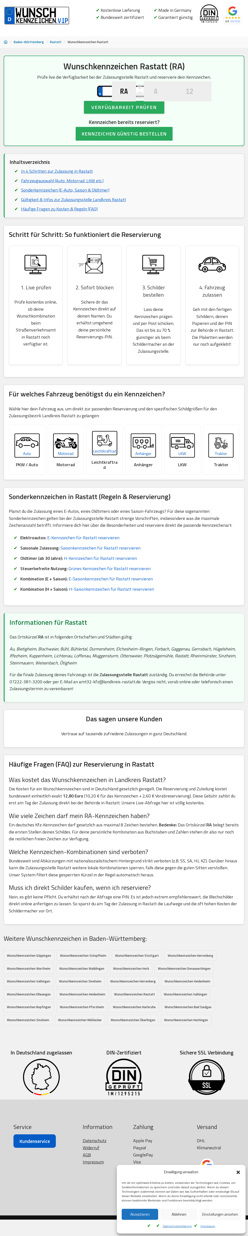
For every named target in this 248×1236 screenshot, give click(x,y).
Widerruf (91, 1212)
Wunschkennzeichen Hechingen (186, 1036)
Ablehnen (179, 1214)
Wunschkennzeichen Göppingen (29, 971)
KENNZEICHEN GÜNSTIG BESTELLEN (124, 149)
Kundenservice (34, 1206)
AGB (87, 1219)
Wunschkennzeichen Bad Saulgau (188, 1023)
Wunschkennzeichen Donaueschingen (184, 984)
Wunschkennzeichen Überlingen (133, 1036)
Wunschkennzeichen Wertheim (28, 984)
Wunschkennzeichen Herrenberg (190, 971)
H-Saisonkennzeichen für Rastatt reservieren (112, 603)
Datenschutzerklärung (177, 1226)
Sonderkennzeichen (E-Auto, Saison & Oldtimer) (65, 206)
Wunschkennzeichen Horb (131, 984)
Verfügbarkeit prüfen (124, 123)
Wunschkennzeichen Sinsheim (80, 997)
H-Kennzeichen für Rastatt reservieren (100, 572)
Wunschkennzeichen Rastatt (134, 1010)
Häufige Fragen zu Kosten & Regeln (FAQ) (59, 225)
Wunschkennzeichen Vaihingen (28, 997)
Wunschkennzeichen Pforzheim (82, 1023)
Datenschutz (94, 1205)
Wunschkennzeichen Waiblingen (81, 984)
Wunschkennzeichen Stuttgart (137, 971)
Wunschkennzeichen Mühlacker (80, 1036)
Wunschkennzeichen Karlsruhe (134, 1023)
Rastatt (55, 41)
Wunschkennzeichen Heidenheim (187, 997)
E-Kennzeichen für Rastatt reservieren (84, 551)
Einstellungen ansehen (220, 1214)
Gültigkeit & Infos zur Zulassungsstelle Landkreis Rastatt (74, 215)
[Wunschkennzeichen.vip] (37, 16)
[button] (238, 1172)
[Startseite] (6, 42)
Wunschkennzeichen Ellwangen (29, 1010)
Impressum (208, 1226)
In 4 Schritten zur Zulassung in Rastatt (57, 187)
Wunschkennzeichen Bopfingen (29, 1023)
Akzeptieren (140, 1214)
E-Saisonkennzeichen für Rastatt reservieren (112, 592)
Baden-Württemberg (29, 41)
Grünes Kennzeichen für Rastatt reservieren (111, 582)
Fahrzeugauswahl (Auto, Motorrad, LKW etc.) (62, 196)
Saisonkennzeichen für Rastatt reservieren (101, 561)
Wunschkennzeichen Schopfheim (83, 971)
